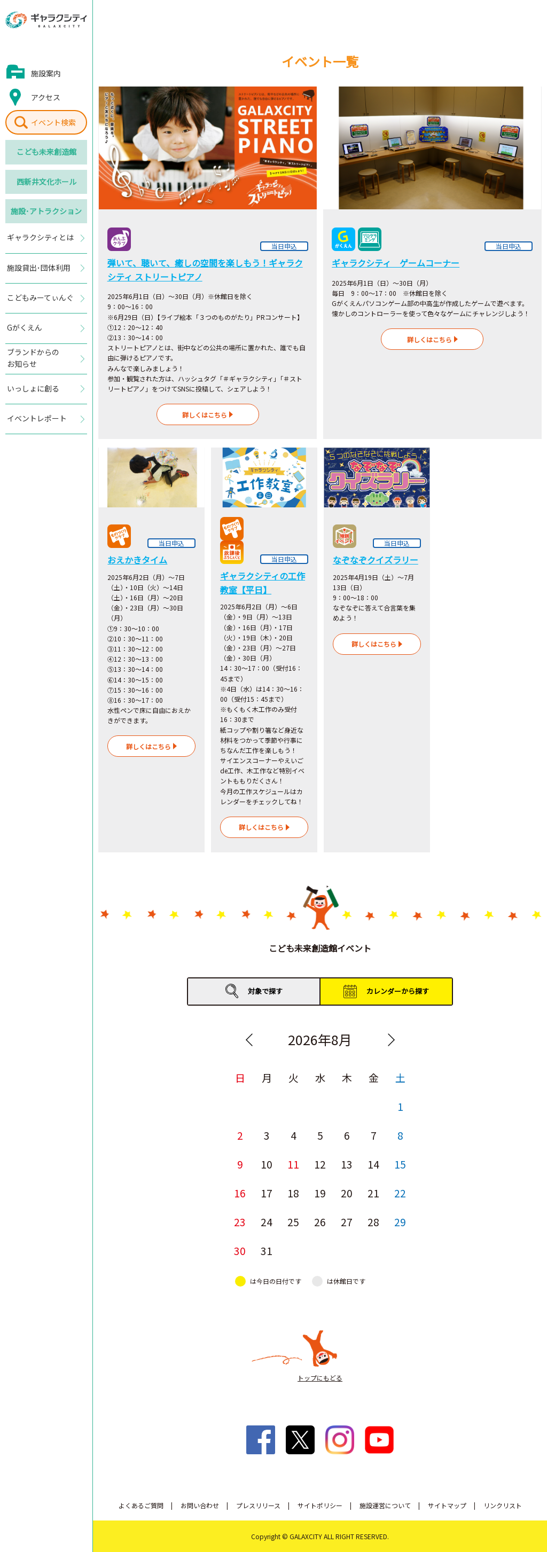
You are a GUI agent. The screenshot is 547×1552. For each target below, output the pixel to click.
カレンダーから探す (397, 991)
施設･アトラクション (46, 211)
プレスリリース (258, 1505)
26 (320, 1221)
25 (293, 1221)
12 (320, 1164)
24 (266, 1221)
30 (240, 1250)
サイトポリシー (320, 1505)
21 (373, 1193)
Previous (249, 1039)
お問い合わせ (200, 1505)
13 (347, 1164)
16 (240, 1193)
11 (293, 1164)
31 (266, 1250)
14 (373, 1164)
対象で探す (265, 991)
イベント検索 (53, 122)
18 (293, 1193)
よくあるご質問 (141, 1505)
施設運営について (385, 1505)
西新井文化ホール (46, 181)
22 (400, 1193)
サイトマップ (447, 1505)
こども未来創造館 (46, 151)
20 (347, 1193)
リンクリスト (502, 1505)
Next (391, 1039)
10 (266, 1164)
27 (347, 1221)
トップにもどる (320, 1377)
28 (373, 1221)
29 (400, 1221)
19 (320, 1193)
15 (400, 1164)
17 (266, 1193)
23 (240, 1221)
